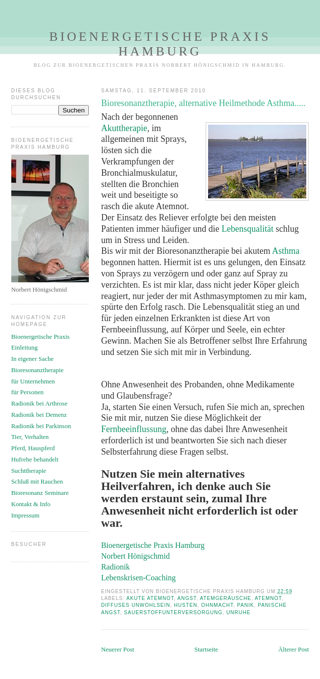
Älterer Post (293, 649)
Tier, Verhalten (30, 436)
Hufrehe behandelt (34, 459)
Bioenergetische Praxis (40, 336)
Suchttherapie (28, 470)
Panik (245, 605)
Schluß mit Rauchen (37, 481)
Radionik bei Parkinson (41, 426)
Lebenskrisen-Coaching (138, 577)
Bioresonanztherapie (37, 370)
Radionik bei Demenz (39, 414)
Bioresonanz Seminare (40, 492)
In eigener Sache (32, 358)
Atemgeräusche (225, 598)
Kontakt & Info (31, 504)
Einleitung (24, 347)
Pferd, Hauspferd (33, 448)
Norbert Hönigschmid (135, 556)
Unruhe (238, 612)
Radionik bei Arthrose (39, 403)
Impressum (25, 515)
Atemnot (268, 598)
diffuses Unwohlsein (135, 605)
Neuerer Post (117, 649)
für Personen (27, 392)
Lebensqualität (247, 229)
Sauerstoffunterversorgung (173, 612)
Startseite (206, 649)
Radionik (115, 567)
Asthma (285, 251)
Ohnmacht (217, 605)
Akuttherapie (124, 128)
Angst (186, 598)
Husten (185, 605)
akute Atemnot (150, 598)
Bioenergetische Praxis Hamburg (160, 43)
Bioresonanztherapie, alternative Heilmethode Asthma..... (203, 103)
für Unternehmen (33, 381)
